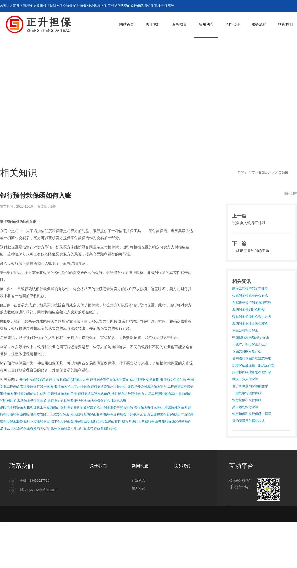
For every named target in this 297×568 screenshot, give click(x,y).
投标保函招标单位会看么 (250, 295)
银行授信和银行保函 (246, 400)
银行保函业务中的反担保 (115, 407)
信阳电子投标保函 (13, 407)
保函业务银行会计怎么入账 (106, 400)
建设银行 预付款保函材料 (102, 421)
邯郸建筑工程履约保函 (43, 407)
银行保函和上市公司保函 (72, 386)
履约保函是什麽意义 (31, 400)
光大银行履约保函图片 (86, 414)
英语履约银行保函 (245, 407)
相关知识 (281, 173)
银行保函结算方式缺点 (94, 393)
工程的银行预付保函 (246, 393)
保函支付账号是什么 (246, 351)
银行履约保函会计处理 (30, 393)
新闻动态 (264, 173)
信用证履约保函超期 (144, 379)
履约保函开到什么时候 (248, 309)
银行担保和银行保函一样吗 (251, 414)
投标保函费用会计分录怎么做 (125, 414)
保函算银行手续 (105, 428)
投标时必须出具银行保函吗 (141, 421)
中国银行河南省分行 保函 (250, 337)
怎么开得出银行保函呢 (163, 414)
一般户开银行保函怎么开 (250, 344)
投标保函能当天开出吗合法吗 (72, 428)
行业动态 (138, 480)
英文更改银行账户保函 (36, 386)
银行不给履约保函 (37, 421)
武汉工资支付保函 (245, 379)
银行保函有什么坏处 (148, 407)
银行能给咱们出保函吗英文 (109, 379)
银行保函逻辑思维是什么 (108, 386)
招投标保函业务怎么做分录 (251, 372)
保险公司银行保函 (245, 330)
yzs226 (5, 525)
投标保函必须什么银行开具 (251, 316)
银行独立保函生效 (173, 379)
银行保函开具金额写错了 (78, 407)
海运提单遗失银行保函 (127, 393)
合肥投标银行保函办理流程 (251, 302)
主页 (251, 173)
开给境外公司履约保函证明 (147, 386)
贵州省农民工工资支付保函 (49, 414)
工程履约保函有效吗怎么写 (30, 428)
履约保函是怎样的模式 (248, 421)
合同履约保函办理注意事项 (251, 358)
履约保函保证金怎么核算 (250, 323)
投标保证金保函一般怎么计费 (253, 365)
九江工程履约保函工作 (161, 393)
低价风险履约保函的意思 (250, 386)
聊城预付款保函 (175, 407)
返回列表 (290, 193)
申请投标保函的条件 (62, 393)
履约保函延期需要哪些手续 (67, 400)
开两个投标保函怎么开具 (37, 379)
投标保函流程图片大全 (72, 379)
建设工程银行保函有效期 (250, 288)
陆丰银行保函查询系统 (67, 421)
